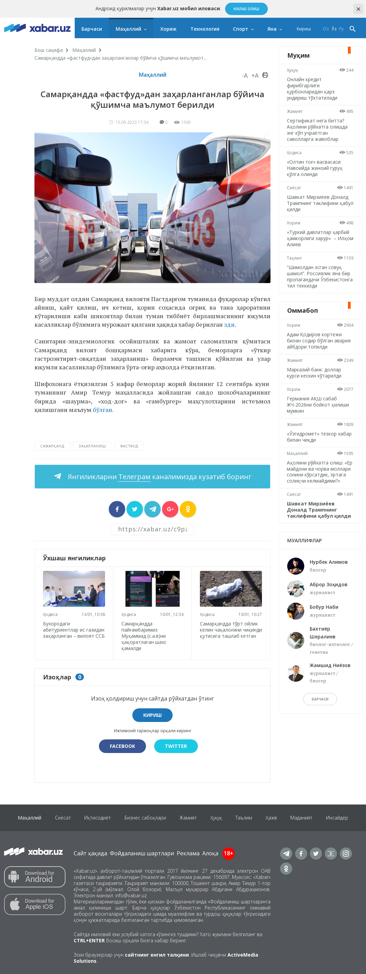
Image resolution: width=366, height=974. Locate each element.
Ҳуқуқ (292, 70)
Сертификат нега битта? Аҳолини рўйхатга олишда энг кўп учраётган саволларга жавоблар (317, 129)
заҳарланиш (92, 446)
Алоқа (210, 853)
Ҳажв (271, 817)
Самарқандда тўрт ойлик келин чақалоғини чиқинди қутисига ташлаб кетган (230, 632)
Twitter (176, 746)
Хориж (168, 29)
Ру (341, 29)
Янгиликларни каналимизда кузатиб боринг (158, 476)
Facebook (122, 746)
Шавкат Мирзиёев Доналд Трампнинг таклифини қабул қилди (318, 203)
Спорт (240, 29)
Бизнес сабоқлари (145, 817)
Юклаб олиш (246, 8)
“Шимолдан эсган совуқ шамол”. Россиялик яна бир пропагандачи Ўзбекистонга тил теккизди (320, 276)
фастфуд (129, 446)
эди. (230, 324)
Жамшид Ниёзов (330, 665)
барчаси (320, 699)
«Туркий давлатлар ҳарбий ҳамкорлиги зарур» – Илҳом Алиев (318, 238)
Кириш (304, 29)
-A (245, 75)
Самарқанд (52, 446)
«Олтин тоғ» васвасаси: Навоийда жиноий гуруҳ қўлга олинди (315, 168)
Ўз (334, 29)
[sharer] (117, 509)
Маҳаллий (128, 29)
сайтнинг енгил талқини (157, 954)
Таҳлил (294, 258)
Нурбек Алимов (329, 562)
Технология (204, 29)
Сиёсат (294, 188)
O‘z (326, 29)
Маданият (302, 817)
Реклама (188, 853)
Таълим (244, 817)
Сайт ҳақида (90, 853)
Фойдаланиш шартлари (142, 853)
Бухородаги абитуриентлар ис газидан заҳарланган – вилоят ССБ (73, 632)
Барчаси (92, 29)
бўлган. (103, 409)
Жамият (295, 111)
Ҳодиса (50, 614)
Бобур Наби (324, 607)
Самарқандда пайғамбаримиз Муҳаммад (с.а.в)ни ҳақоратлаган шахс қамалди (143, 635)
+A (255, 75)
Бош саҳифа (48, 50)
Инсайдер (338, 817)
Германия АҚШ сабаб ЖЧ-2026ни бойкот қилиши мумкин (318, 404)
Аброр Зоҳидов (329, 584)
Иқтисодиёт (97, 817)
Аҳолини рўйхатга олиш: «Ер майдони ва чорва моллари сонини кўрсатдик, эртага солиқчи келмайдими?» (320, 471)
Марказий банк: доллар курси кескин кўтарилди (314, 372)
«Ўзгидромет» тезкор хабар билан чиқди (319, 436)
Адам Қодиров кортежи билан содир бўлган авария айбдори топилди (319, 340)
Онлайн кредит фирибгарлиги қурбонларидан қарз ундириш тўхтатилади (312, 88)
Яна (272, 29)
